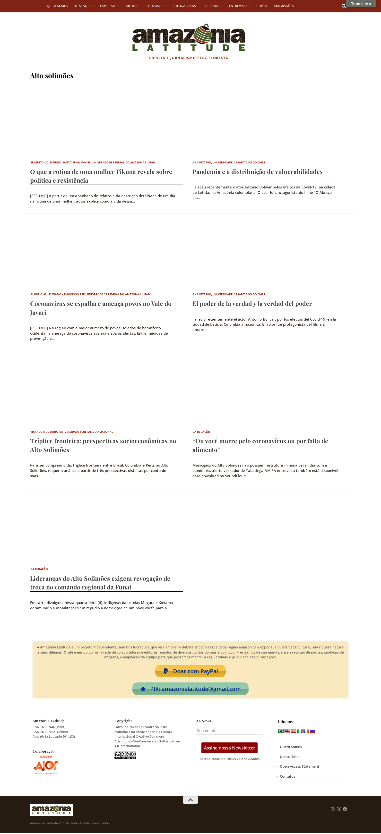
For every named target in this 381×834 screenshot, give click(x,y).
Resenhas (211, 6)
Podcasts (155, 6)
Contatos (287, 777)
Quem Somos (57, 6)
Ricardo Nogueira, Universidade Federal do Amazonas (71, 432)
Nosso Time (289, 758)
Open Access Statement (299, 768)
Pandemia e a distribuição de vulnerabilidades (257, 171)
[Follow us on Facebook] (345, 810)
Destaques (84, 6)
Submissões (284, 6)
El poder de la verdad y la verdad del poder (252, 303)
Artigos (132, 6)
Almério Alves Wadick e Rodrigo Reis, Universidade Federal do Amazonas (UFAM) (91, 294)
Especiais (108, 6)
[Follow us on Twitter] (339, 810)
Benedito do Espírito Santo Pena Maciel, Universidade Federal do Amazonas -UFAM (93, 162)
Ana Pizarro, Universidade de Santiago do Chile (228, 162)
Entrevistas (239, 6)
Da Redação (201, 432)
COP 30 (261, 6)
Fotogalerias (184, 6)
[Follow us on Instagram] (332, 810)
